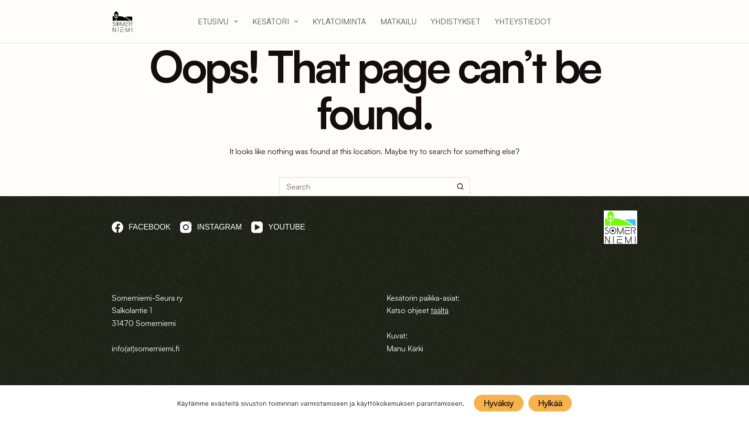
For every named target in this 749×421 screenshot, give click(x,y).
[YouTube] (278, 227)
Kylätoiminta (339, 21)
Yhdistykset (456, 21)
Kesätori (275, 21)
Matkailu (398, 21)
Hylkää (550, 403)
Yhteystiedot (523, 21)
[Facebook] (141, 227)
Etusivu (217, 21)
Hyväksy (498, 403)
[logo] (122, 21)
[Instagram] (211, 227)
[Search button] (460, 186)
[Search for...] (365, 186)
